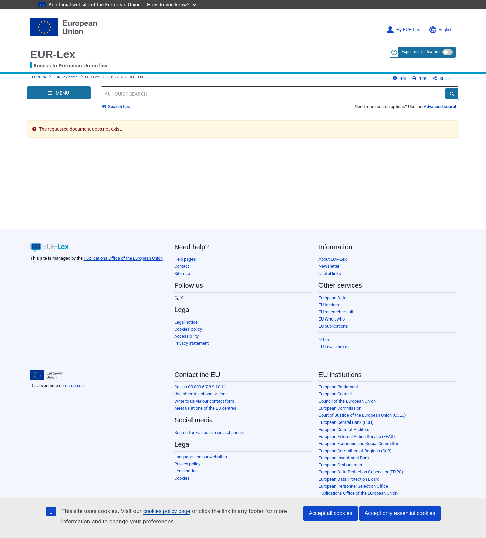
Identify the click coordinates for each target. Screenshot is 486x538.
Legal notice (186, 322)
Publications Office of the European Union (123, 258)
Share (442, 78)
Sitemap (182, 273)
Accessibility (186, 336)
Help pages (185, 259)
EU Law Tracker (333, 346)
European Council (335, 393)
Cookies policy (188, 329)
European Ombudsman (340, 464)
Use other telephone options (201, 393)
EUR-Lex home (66, 77)
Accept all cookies (330, 513)
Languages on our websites (200, 456)
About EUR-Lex (332, 259)
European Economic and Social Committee (358, 443)
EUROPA (39, 77)
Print (419, 78)
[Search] (451, 93)
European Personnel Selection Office (353, 486)
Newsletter (328, 266)
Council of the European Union (347, 401)
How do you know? (171, 4)
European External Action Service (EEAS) (356, 436)
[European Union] (47, 375)
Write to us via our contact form (204, 401)
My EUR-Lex (403, 30)
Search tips (116, 106)
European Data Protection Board (348, 479)
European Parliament (338, 386)
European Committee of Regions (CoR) (355, 450)
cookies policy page (166, 511)
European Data (332, 297)
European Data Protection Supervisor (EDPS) (360, 472)
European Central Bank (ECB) (346, 422)
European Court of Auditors (343, 429)
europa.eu (74, 385)
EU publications (333, 326)
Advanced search (440, 106)
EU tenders (328, 304)
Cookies (182, 478)
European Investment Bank (344, 457)
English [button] (441, 30)
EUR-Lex (52, 54)
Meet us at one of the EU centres (205, 408)
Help (399, 78)
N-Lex (324, 339)
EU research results (337, 311)
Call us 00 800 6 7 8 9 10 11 (200, 386)
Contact (181, 266)
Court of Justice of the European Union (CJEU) (362, 415)
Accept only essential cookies (400, 513)
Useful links (329, 273)
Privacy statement (191, 343)
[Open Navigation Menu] (59, 92)
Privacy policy (187, 463)
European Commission (339, 408)
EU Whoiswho (331, 319)
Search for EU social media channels (209, 432)
